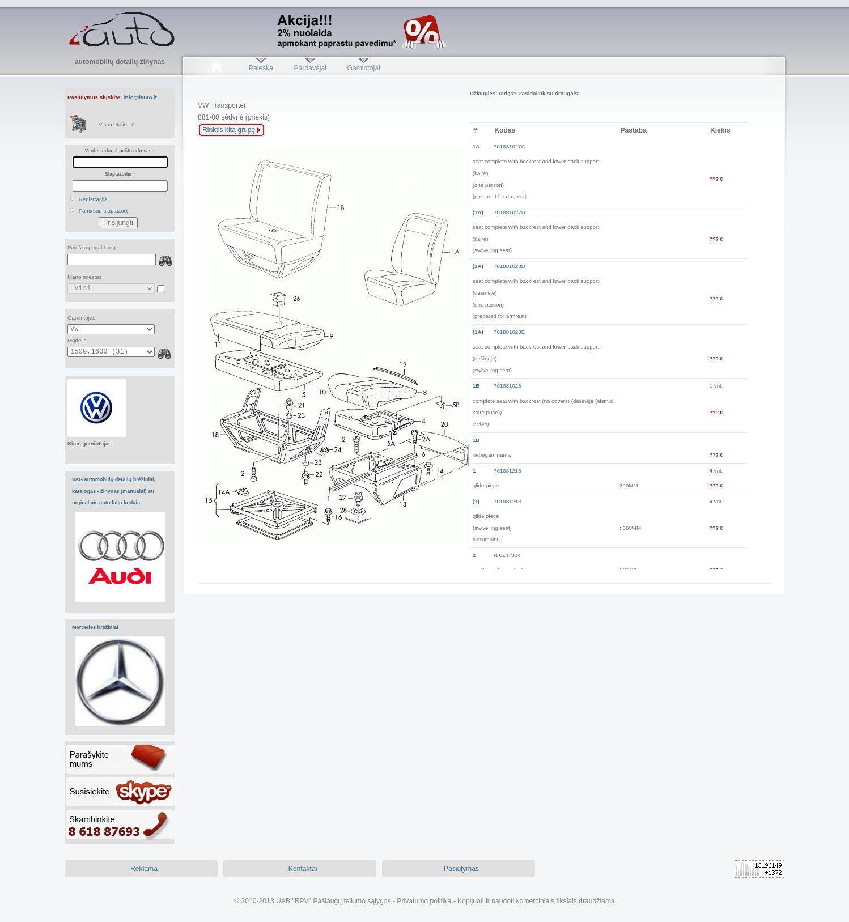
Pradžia (216, 68)
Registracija (93, 199)
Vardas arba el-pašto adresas (120, 151)
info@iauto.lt (140, 97)
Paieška (261, 68)
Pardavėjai (310, 68)
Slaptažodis (120, 174)
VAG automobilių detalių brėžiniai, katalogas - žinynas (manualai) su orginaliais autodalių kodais (113, 491)
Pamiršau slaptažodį (104, 210)
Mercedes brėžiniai (95, 627)
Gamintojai (363, 68)
